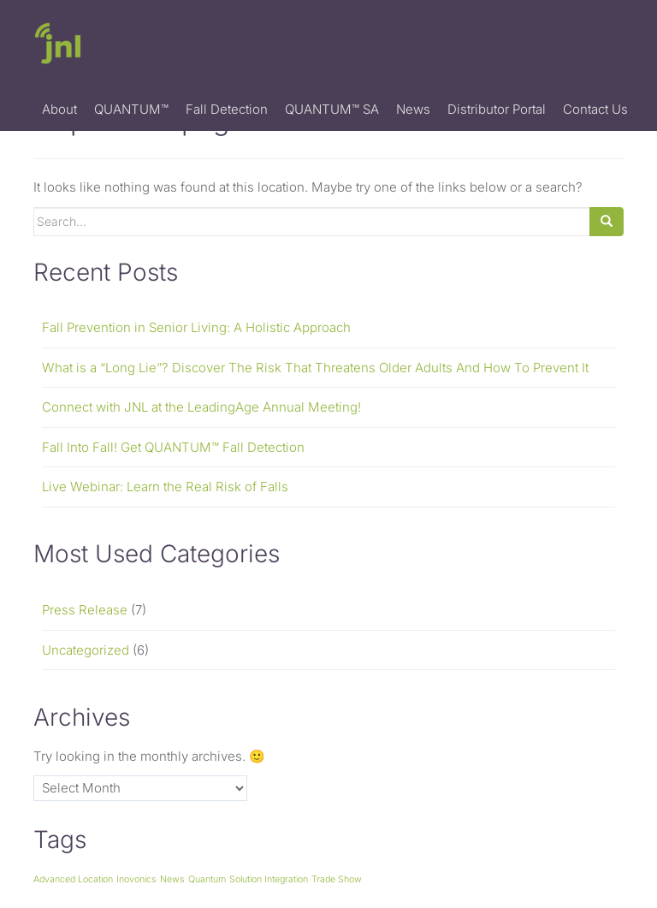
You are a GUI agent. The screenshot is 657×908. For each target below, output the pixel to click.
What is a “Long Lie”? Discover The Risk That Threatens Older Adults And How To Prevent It (315, 367)
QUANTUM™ (131, 109)
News (413, 109)
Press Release (84, 610)
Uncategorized (85, 650)
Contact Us (595, 109)
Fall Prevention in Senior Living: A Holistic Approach (196, 327)
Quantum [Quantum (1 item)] (207, 879)
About (59, 109)
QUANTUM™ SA (332, 109)
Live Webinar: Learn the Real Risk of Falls (165, 486)
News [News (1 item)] (172, 879)
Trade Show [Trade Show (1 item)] (336, 879)
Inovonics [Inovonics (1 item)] (136, 879)
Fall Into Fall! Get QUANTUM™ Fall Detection (173, 447)
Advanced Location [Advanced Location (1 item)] (73, 879)
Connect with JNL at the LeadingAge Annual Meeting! (201, 407)
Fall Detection (227, 109)
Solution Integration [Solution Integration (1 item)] (268, 879)
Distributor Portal (496, 109)
